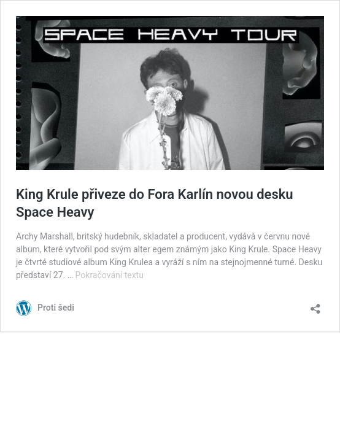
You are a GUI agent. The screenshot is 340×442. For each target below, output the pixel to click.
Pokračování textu (109, 275)
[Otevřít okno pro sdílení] (315, 304)
